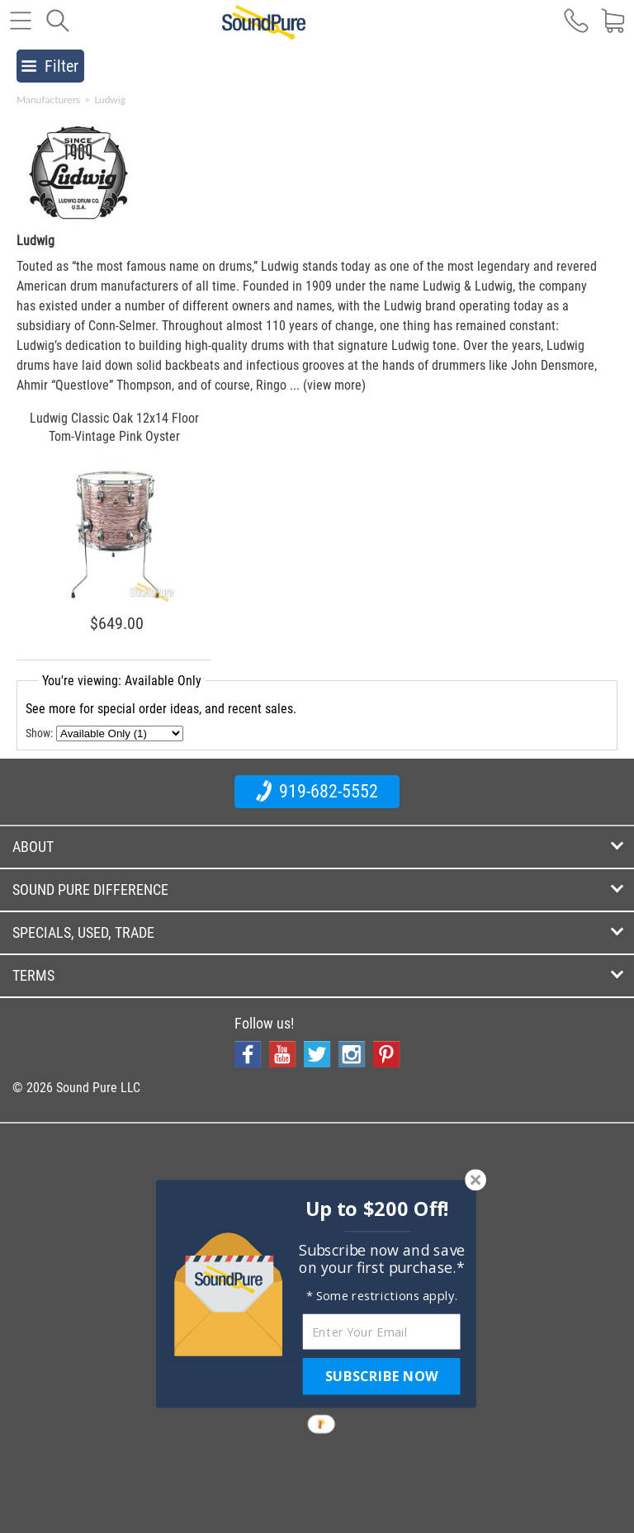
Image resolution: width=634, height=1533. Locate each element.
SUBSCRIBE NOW (381, 1376)
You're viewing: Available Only (121, 680)
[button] (378, 1208)
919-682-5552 (317, 791)
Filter (49, 66)
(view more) (334, 385)
